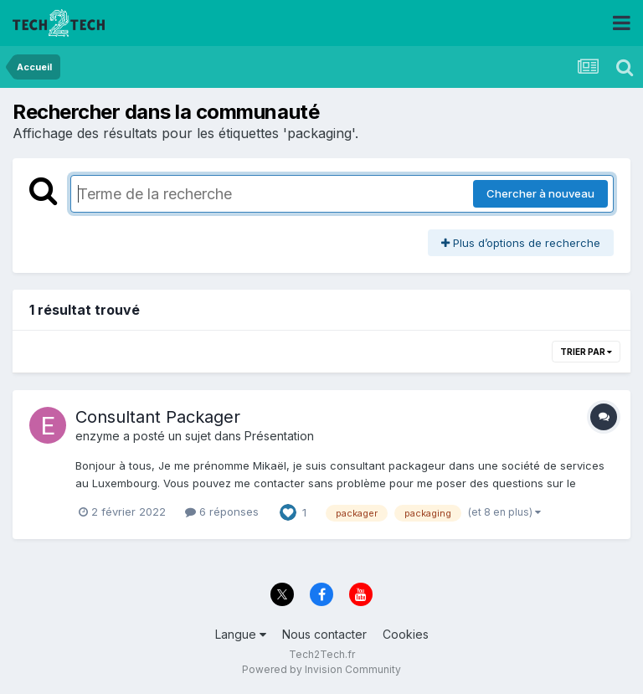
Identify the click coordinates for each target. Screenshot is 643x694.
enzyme (97, 436)
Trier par (586, 352)
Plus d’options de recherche (520, 242)
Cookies (406, 634)
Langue (240, 634)
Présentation (279, 436)
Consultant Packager (157, 417)
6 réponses (222, 511)
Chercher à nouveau (540, 193)
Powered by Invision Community (321, 669)
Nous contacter (324, 634)
